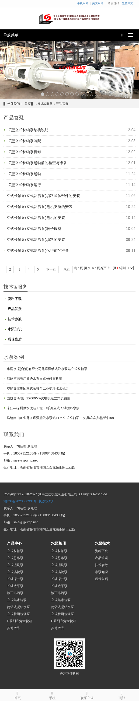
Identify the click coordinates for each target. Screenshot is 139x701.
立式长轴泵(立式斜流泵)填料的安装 (36, 240)
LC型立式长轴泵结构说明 (28, 130)
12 (96, 94)
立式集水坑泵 (17, 600)
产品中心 (14, 543)
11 (91, 94)
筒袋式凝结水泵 (18, 607)
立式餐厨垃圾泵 (18, 614)
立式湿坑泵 (15, 565)
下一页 (51, 269)
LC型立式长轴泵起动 (24, 174)
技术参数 (15, 319)
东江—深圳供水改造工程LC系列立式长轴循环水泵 (43, 408)
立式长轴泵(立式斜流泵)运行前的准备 (38, 251)
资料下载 (15, 299)
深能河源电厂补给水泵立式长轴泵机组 (34, 378)
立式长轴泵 (15, 551)
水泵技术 (102, 543)
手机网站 (82, 3)
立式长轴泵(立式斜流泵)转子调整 (34, 229)
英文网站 (97, 3)
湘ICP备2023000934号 (20, 501)
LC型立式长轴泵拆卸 (24, 152)
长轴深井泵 (15, 579)
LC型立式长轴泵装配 (24, 141)
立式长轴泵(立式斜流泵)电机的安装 (36, 218)
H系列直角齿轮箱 (19, 621)
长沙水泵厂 (47, 501)
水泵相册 (58, 543)
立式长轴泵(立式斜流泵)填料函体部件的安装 (43, 196)
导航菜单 (10, 35)
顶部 (121, 695)
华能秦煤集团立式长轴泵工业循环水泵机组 (38, 388)
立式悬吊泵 (15, 558)
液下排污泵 (15, 593)
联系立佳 (87, 695)
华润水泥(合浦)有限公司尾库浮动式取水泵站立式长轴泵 (47, 369)
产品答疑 (62, 104)
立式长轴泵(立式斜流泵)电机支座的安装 (40, 207)
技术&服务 (45, 104)
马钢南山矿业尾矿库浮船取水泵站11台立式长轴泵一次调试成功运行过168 (60, 418)
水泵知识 (15, 329)
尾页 (66, 269)
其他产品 (13, 628)
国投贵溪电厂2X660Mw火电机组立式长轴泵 (38, 398)
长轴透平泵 (15, 586)
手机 (52, 695)
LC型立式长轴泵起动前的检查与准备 (37, 163)
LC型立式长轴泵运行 (24, 185)
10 (86, 94)
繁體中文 (127, 3)
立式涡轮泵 (15, 572)
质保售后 (15, 339)
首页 (27, 104)
